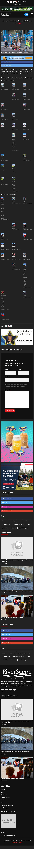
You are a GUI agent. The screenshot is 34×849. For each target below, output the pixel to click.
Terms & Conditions (5, 797)
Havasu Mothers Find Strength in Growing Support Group (17, 591)
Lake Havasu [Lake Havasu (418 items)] (27, 521)
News (2, 792)
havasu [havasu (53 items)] (19, 521)
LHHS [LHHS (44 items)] (28, 524)
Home (14, 23)
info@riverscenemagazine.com (8, 835)
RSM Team (4, 52)
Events (2, 802)
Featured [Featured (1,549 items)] (4, 521)
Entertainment (4, 807)
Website (7, 377)
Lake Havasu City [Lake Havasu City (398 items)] (6, 524)
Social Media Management (7, 805)
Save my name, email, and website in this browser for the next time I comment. (16, 385)
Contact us (3, 789)
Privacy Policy (4, 794)
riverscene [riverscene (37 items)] (13, 528)
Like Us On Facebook (7, 498)
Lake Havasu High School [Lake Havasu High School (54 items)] (18, 524)
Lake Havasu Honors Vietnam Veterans (12, 617)
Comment (7, 390)
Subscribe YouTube (7, 511)
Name (6, 369)
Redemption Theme (17, 842)
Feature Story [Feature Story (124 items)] (12, 521)
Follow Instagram (7, 506)
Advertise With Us (22, 1)
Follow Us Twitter (7, 502)
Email (19, 369)
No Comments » (19, 52)
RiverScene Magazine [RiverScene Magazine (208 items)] (23, 528)
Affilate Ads (3, 800)
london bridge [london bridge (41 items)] (5, 528)
